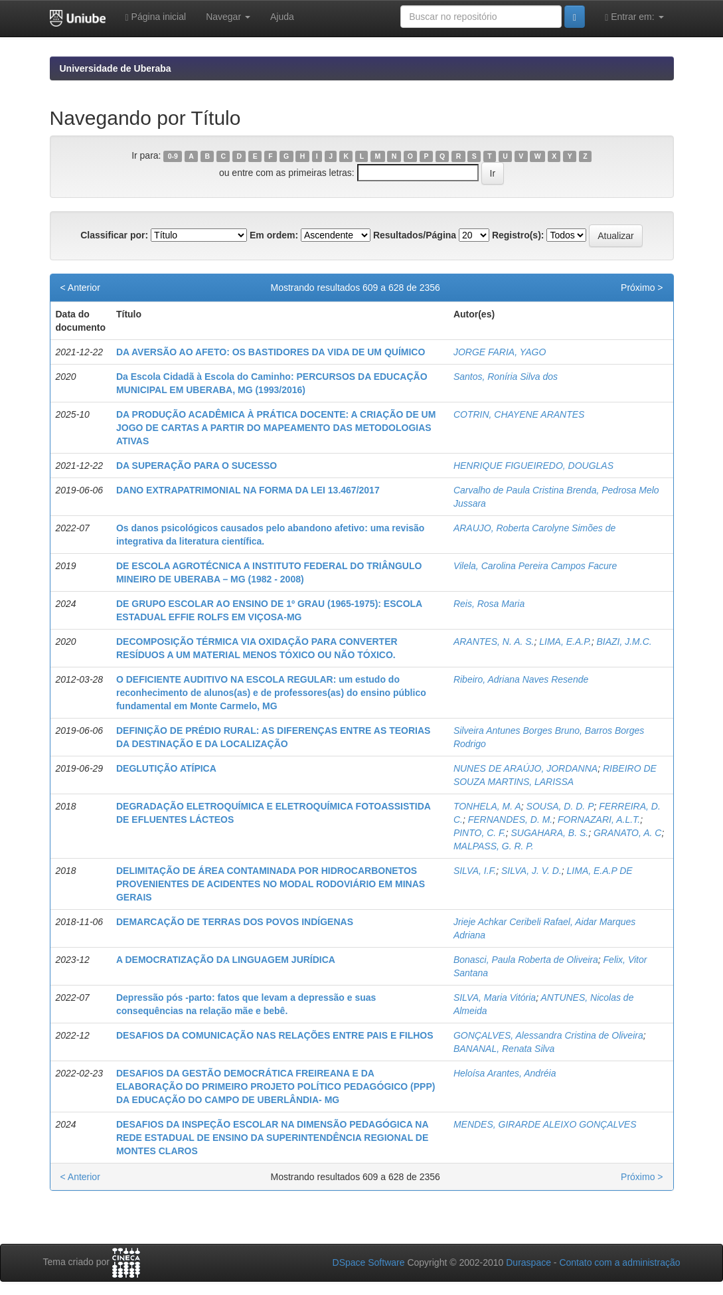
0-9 (173, 156)
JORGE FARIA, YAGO (499, 352)
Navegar (228, 16)
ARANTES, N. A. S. (493, 641)
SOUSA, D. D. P (560, 806)
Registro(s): (518, 235)
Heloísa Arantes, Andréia (504, 1073)
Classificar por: (114, 235)
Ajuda (282, 16)
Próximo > (642, 287)
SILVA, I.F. (474, 870)
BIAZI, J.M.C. (623, 641)
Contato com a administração (619, 1262)
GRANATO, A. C (627, 832)
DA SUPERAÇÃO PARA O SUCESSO (196, 465)
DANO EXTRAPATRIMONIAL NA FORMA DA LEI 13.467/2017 (248, 490)
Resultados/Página (414, 235)
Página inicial (156, 17)
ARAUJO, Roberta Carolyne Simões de (534, 528)
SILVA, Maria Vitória (494, 997)
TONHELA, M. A (487, 806)
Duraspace (528, 1262)
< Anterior (80, 287)
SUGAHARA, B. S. (550, 832)
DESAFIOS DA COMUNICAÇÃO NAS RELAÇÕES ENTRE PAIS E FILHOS (275, 1035)
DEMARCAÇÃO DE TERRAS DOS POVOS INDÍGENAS (234, 921)
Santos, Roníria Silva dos (505, 376)
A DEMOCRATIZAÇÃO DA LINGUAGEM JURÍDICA (225, 959)
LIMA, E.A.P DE (600, 870)
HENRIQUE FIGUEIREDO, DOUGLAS (533, 465)
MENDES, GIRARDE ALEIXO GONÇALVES (545, 1124)
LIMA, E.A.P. (565, 641)
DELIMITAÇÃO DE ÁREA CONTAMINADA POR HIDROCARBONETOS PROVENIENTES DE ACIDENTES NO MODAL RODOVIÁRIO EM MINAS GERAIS (270, 884)
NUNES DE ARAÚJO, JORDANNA (525, 768)
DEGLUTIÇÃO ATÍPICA (166, 768)
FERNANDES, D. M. (510, 819)
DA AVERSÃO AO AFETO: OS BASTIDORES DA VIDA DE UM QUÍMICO (270, 352)
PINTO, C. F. (479, 832)
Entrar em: (634, 17)
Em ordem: (274, 235)
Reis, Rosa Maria (488, 603)
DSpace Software (369, 1262)
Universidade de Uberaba (115, 68)
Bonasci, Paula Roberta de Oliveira (525, 959)
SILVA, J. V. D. (531, 870)
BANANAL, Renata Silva (504, 1048)
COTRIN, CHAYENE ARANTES (519, 414)
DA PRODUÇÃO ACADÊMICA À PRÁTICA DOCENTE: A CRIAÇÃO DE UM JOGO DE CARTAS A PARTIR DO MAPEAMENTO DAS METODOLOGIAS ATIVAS (276, 427)
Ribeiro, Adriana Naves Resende (520, 679)
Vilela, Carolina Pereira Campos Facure (535, 566)
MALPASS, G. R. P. (493, 846)
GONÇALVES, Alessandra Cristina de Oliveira (548, 1035)
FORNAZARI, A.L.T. (599, 819)
